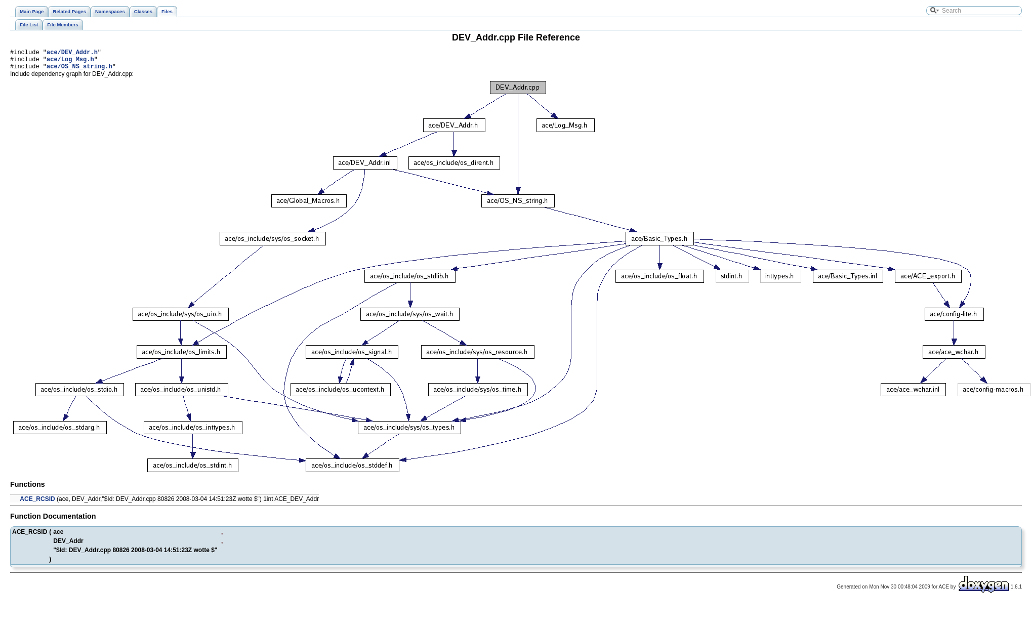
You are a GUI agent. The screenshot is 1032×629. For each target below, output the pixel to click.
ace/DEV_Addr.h (72, 53)
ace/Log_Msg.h (70, 62)
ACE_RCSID (37, 503)
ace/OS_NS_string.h (79, 70)
